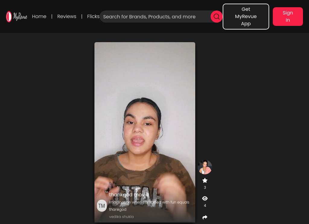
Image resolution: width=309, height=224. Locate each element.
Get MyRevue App (246, 16)
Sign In (288, 16)
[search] (217, 17)
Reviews (66, 16)
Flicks (93, 16)
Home (39, 16)
